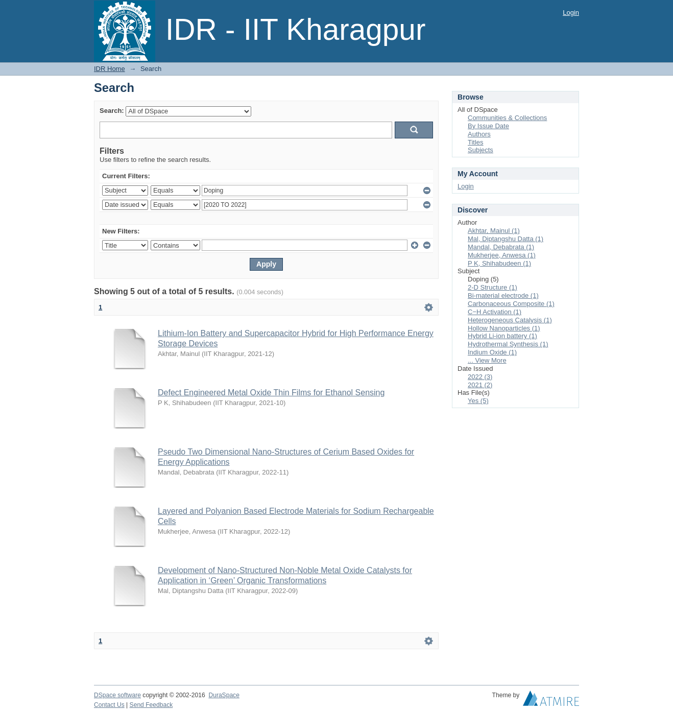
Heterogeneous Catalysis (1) (510, 320)
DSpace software (117, 695)
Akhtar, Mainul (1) (494, 230)
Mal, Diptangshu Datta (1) (505, 239)
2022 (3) (480, 377)
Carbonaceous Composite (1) (511, 303)
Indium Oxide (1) (492, 352)
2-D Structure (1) (492, 287)
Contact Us (109, 704)
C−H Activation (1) (494, 312)
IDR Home (109, 69)
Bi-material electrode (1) (503, 295)
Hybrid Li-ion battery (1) (502, 336)
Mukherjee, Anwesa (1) (502, 255)
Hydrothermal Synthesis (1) (508, 344)
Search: (112, 110)
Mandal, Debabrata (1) (501, 247)
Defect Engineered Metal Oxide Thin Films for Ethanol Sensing (271, 392)
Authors (479, 134)
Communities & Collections (507, 118)
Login (571, 12)
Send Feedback (151, 704)
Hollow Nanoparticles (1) (504, 328)
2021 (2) (480, 385)
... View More (487, 360)
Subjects (480, 150)
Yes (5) (478, 401)
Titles (476, 142)
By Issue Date (488, 126)
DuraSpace (223, 695)
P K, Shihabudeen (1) (499, 263)
